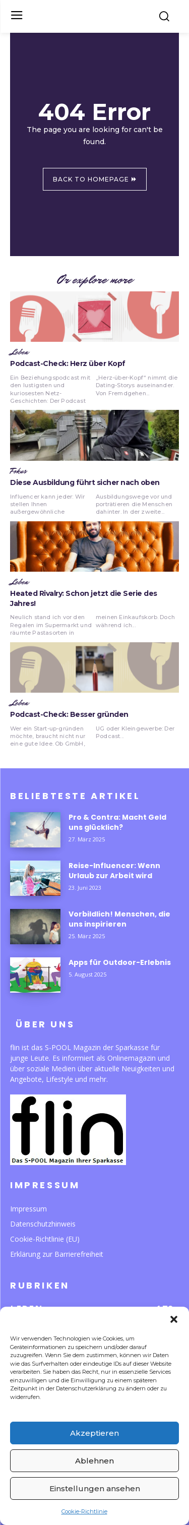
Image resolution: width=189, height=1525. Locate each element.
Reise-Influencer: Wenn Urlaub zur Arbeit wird (114, 871)
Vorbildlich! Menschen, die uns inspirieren (119, 919)
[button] (174, 1319)
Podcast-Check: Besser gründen (69, 714)
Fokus (18, 471)
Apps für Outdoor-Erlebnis (120, 962)
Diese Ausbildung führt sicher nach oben (85, 482)
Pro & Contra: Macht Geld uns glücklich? (117, 822)
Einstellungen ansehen (94, 1488)
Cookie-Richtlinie (84, 1511)
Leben (19, 352)
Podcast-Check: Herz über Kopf (67, 363)
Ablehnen (94, 1461)
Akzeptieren (94, 1433)
